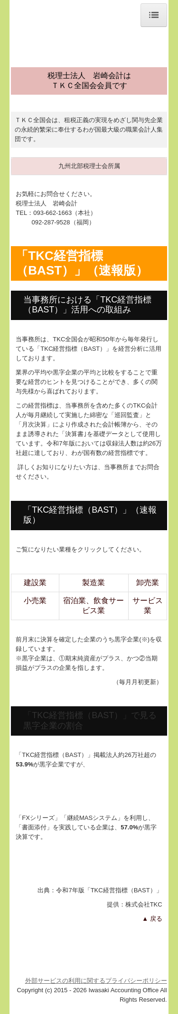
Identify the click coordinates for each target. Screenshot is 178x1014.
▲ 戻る (152, 918)
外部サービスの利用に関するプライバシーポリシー (96, 980)
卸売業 (147, 582)
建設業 (35, 582)
